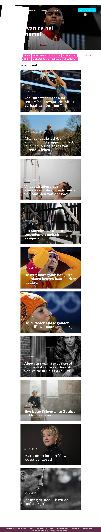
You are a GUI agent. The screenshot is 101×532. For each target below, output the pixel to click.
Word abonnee (87, 10)
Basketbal (38, 55)
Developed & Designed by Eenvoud (58, 530)
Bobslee (53, 55)
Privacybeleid (49, 528)
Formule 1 (68, 55)
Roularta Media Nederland (39, 530)
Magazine (31, 10)
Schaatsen (69, 59)
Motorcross (40, 59)
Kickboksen (22, 59)
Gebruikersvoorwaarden (62, 528)
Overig (55, 59)
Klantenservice (75, 528)
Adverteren (9, 528)
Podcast (44, 10)
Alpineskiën (22, 55)
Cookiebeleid (39, 528)
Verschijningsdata (87, 528)
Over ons (54, 10)
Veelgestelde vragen (20, 528)
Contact (31, 528)
